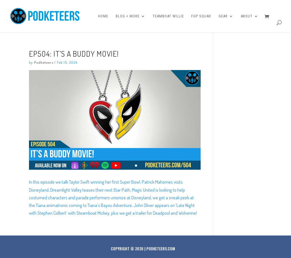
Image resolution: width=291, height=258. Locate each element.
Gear (223, 16)
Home (103, 16)
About (247, 16)
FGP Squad (201, 16)
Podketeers (43, 62)
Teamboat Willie (168, 16)
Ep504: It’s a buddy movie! (74, 53)
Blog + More (128, 16)
